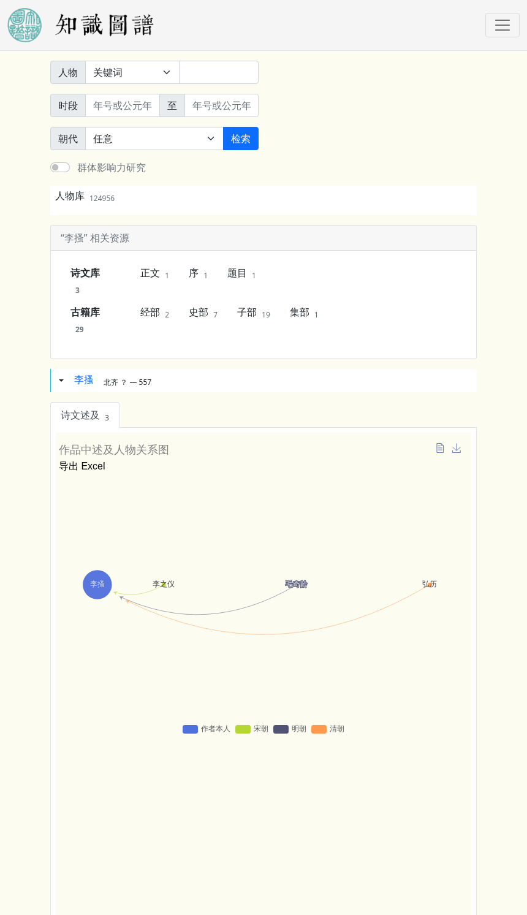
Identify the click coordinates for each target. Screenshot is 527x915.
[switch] (60, 167)
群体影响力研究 (111, 167)
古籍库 (85, 320)
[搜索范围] (132, 72)
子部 (253, 312)
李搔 (84, 379)
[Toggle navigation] (502, 25)
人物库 (85, 195)
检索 (241, 138)
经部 (154, 312)
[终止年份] (221, 105)
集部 (304, 312)
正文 (154, 273)
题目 (241, 273)
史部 (203, 312)
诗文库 (85, 280)
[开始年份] (122, 105)
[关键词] (219, 72)
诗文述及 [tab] (85, 415)
